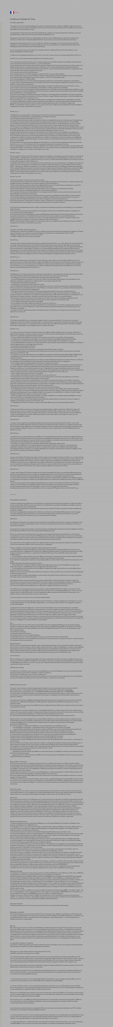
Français (14, 12)
